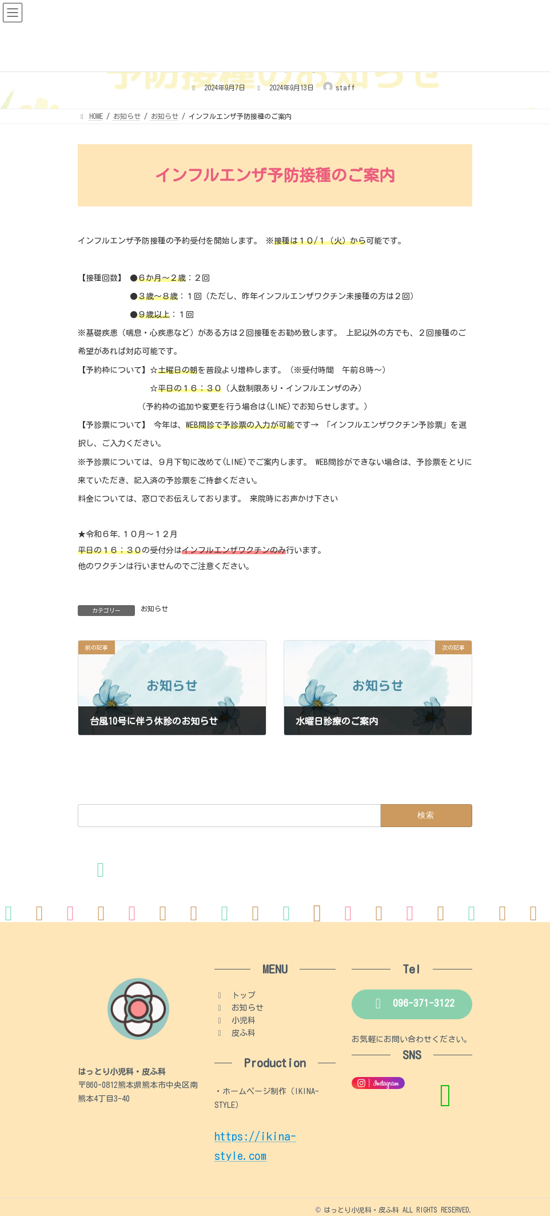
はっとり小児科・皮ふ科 (361, 1209)
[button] (412, 1004)
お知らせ (154, 608)
